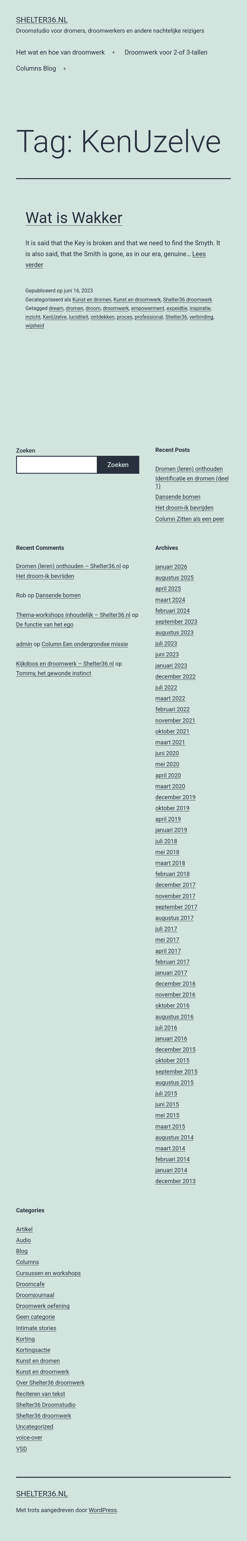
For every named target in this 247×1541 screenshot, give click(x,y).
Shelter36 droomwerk (187, 300)
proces (125, 317)
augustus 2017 (174, 917)
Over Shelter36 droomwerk (50, 1382)
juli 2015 (166, 1093)
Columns (27, 1262)
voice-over (29, 1437)
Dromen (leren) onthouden (189, 468)
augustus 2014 (174, 1137)
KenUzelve (55, 317)
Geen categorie (35, 1316)
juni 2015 (167, 1104)
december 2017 (175, 884)
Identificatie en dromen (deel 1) (192, 482)
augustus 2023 (174, 632)
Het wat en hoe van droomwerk (60, 52)
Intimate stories (36, 1328)
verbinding (201, 317)
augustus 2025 (174, 577)
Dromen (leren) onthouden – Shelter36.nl (68, 566)
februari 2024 (172, 610)
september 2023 (176, 621)
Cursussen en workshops (48, 1273)
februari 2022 (172, 709)
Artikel (24, 1229)
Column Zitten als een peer (189, 518)
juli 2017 (166, 928)
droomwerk (116, 308)
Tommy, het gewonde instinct (53, 673)
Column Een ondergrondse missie (84, 644)
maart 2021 (170, 742)
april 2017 (168, 951)
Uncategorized (34, 1426)
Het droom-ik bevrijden (184, 507)
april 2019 (168, 819)
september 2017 (176, 907)
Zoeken (25, 450)
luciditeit (78, 317)
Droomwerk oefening (43, 1306)
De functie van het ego (44, 624)
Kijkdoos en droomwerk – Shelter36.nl (65, 663)
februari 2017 (172, 961)
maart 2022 (170, 698)
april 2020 (168, 775)
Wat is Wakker (74, 218)
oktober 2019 (172, 808)
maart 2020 (170, 786)
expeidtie (177, 308)
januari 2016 (171, 1038)
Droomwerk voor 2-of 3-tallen (166, 52)
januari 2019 (171, 830)
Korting (25, 1339)
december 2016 (175, 983)
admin (24, 644)
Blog (22, 1251)
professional (149, 317)
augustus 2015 (174, 1082)
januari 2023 (171, 665)
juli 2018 (166, 841)
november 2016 (175, 994)
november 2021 (175, 720)
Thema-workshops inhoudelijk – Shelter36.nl (73, 614)
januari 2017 (171, 972)
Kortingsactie (33, 1349)
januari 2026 (171, 566)
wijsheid (34, 326)
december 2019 (175, 797)
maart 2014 (170, 1148)
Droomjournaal (35, 1295)
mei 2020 (167, 764)
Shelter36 (176, 317)
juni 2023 (167, 654)
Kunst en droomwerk (137, 300)
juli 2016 (166, 1027)
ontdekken (102, 317)
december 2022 (175, 676)
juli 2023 (166, 643)
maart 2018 (170, 863)
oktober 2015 (172, 1060)
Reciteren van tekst (40, 1393)
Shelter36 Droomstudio (46, 1404)
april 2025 (168, 588)
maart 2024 (170, 599)
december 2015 (175, 1049)
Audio (23, 1240)
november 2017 (175, 896)
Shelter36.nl (42, 19)
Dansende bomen (177, 496)
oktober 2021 (172, 731)
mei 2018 (167, 852)
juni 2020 (167, 753)
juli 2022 (166, 687)
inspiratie (200, 308)
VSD (21, 1448)
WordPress (103, 1510)
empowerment (147, 308)
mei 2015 (167, 1115)
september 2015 (176, 1071)
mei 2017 (167, 939)
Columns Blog (36, 68)
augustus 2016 (174, 1016)
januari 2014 (171, 1170)
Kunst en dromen (91, 300)
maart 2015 (170, 1126)
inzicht (33, 317)
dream (56, 308)
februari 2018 (172, 873)
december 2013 (175, 1181)
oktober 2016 (172, 1005)
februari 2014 (172, 1159)
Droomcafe (30, 1284)
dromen (74, 308)
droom (93, 308)
